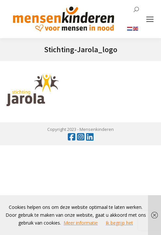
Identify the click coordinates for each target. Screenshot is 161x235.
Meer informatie (81, 223)
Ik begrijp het (119, 223)
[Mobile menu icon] (149, 19)
